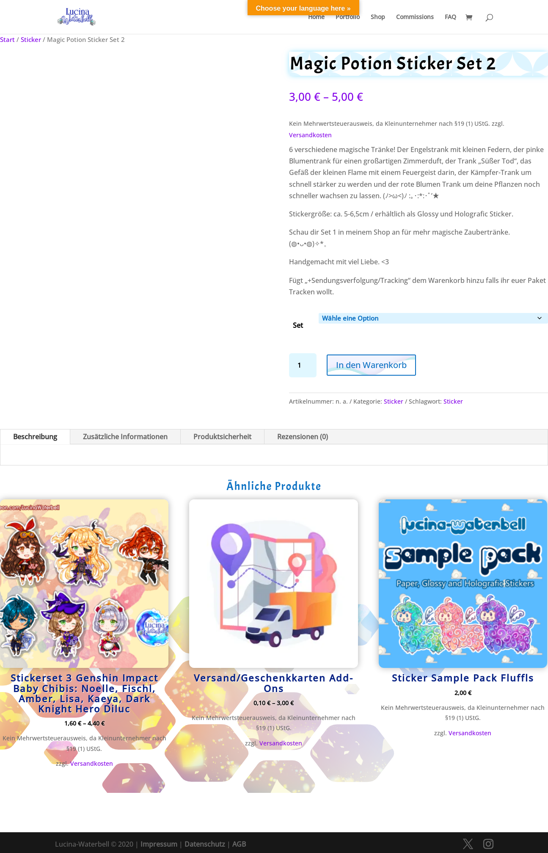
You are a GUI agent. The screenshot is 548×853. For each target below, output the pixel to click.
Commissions (415, 17)
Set (298, 325)
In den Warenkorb (371, 365)
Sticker (31, 39)
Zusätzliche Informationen (125, 436)
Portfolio (348, 17)
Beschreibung (35, 436)
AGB (239, 844)
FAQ (450, 17)
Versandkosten (310, 135)
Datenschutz (205, 844)
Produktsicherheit (222, 436)
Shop (378, 17)
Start (7, 39)
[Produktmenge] (303, 365)
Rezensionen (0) (302, 436)
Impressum (158, 844)
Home (316, 17)
